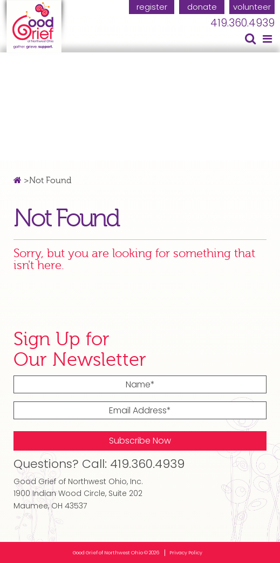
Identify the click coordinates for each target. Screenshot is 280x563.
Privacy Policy (185, 552)
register (151, 6)
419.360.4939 (242, 23)
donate (202, 6)
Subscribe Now (140, 440)
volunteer (252, 6)
